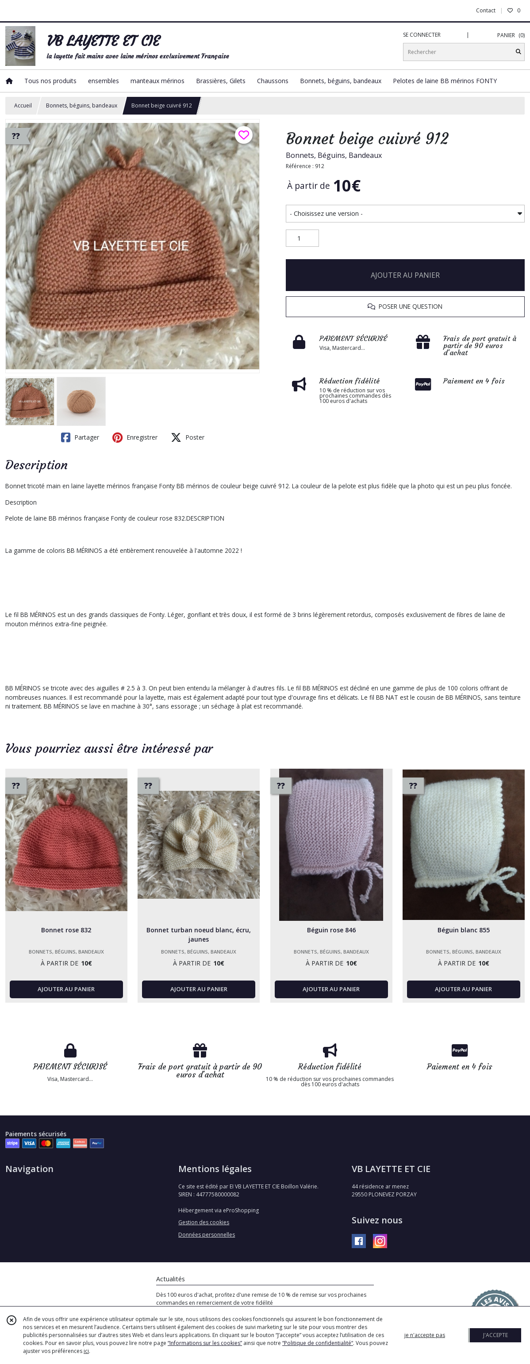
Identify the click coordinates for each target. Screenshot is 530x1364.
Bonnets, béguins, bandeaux (81, 105)
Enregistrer (134, 437)
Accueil (23, 105)
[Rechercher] (518, 52)
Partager (80, 437)
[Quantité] (302, 238)
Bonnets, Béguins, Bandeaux (334, 155)
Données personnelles (206, 1234)
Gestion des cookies (203, 1222)
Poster (187, 437)
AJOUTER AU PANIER (405, 275)
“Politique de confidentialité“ (317, 1343)
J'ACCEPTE (495, 1335)
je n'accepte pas (424, 1335)
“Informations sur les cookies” (205, 1343)
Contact (485, 10)
